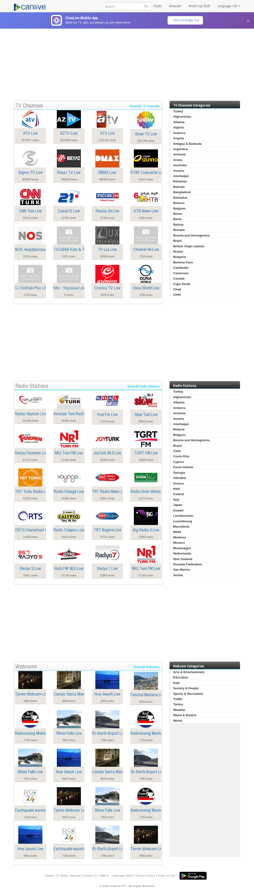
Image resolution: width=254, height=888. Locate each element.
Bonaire (179, 230)
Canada (178, 278)
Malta (177, 532)
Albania (178, 122)
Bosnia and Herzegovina (191, 235)
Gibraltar (179, 478)
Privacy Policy (146, 875)
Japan (177, 505)
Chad (177, 289)
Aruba (177, 160)
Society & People (185, 688)
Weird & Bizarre (184, 715)
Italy (176, 499)
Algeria (178, 127)
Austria (178, 170)
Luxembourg (182, 521)
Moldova (179, 537)
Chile (177, 294)
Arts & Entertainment (188, 672)
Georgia (179, 472)
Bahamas (180, 181)
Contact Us (90, 875)
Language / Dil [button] (228, 5)
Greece (178, 483)
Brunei (178, 251)
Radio (158, 5)
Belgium (179, 208)
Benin (177, 219)
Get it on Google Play (186, 20)
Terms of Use (166, 875)
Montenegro (182, 548)
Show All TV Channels (145, 106)
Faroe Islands (183, 467)
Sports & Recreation (188, 694)
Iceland (178, 494)
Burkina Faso (183, 262)
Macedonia (181, 526)
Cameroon (181, 273)
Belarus (179, 203)
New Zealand (182, 559)
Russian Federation (187, 564)
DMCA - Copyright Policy (117, 875)
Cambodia (180, 267)
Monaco (179, 542)
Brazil (177, 241)
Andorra (179, 133)
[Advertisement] (127, 62)
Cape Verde (181, 284)
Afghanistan (182, 116)
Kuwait (178, 510)
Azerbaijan (181, 176)
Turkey (178, 111)
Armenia (179, 154)
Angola (178, 138)
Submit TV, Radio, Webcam (63, 875)
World (177, 720)
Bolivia (178, 224)
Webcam (175, 5)
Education (180, 677)
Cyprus (178, 462)
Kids (176, 683)
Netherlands (182, 553)
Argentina (180, 149)
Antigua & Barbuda (187, 144)
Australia (180, 165)
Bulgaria (179, 257)
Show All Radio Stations (143, 386)
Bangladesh (182, 192)
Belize (177, 214)
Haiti (176, 489)
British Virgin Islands (188, 246)
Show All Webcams (146, 666)
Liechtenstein (183, 515)
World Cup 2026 (199, 5)
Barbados (180, 197)
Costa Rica (181, 456)
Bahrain (179, 187)
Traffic (177, 699)
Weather (179, 710)
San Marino (181, 569)
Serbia (178, 575)
